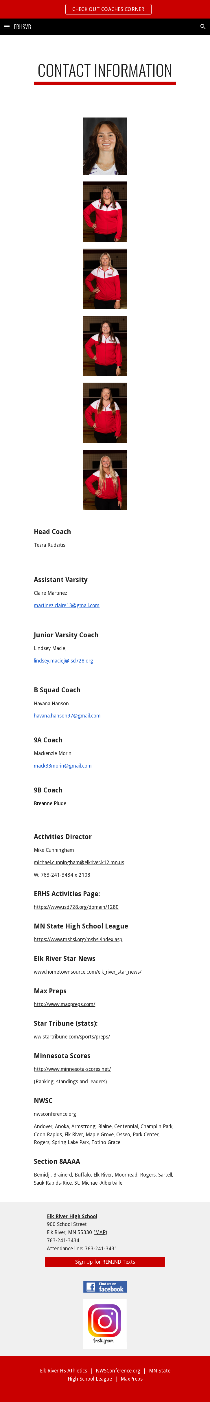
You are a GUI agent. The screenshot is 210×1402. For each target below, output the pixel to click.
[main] (105, 72)
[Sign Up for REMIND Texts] (105, 1262)
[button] (7, 26)
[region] (105, 9)
